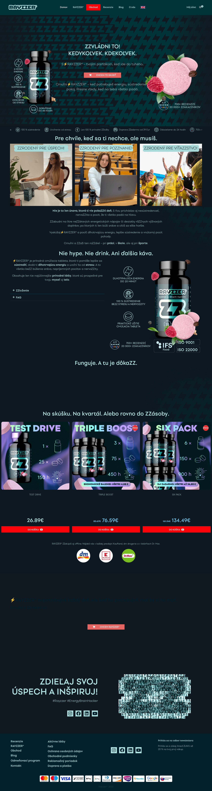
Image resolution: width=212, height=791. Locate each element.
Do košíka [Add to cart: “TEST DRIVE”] (33, 530)
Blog (121, 7)
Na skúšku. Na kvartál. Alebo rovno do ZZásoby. (106, 413)
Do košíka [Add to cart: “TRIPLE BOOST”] (103, 530)
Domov (63, 7)
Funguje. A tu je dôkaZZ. (106, 363)
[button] (102, 75)
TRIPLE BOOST (106, 494)
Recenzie (108, 7)
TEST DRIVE (35, 494)
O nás (132, 7)
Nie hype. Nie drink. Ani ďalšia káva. (106, 253)
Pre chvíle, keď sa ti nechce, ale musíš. (106, 138)
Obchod (93, 7)
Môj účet (191, 7)
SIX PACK (176, 494)
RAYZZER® (78, 7)
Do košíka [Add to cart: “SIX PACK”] (174, 530)
